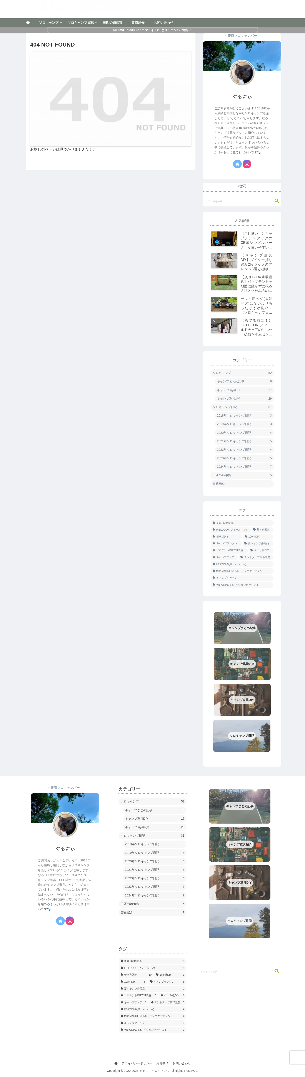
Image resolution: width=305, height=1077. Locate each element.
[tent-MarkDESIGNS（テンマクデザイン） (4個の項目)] (242, 571)
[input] (242, 201)
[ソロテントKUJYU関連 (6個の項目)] (229, 551)
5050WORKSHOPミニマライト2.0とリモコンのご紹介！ (152, 30)
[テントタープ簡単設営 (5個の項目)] (256, 557)
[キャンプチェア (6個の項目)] (224, 557)
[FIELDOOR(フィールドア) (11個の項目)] (231, 530)
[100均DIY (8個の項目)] (258, 537)
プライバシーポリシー (137, 1063)
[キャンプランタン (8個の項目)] (226, 544)
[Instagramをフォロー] (247, 164)
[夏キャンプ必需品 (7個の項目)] (258, 544)
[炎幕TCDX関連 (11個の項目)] (242, 523)
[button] (274, 200)
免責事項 (163, 1063)
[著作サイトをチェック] (237, 164)
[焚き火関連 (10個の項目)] (262, 530)
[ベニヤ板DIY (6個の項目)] (261, 551)
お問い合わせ (182, 1063)
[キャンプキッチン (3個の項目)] (242, 578)
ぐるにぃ (242, 96)
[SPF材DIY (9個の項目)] (226, 537)
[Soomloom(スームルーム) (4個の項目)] (242, 564)
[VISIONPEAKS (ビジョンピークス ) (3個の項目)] (242, 585)
